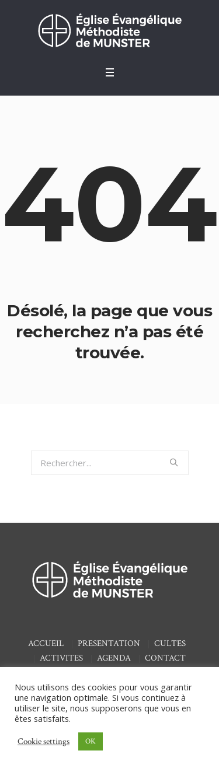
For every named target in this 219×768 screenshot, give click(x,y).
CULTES (170, 643)
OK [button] (90, 741)
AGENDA (114, 658)
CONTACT (165, 658)
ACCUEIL (46, 643)
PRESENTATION (109, 643)
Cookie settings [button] (43, 741)
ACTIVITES (61, 658)
